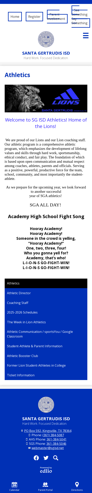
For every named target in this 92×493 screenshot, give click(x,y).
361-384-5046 (56, 443)
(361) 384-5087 (53, 435)
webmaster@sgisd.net (48, 448)
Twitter (46, 459)
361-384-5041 (56, 439)
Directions (77, 487)
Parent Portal (45, 487)
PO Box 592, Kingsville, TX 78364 (47, 431)
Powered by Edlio (46, 470)
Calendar (14, 487)
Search (56, 459)
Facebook (36, 459)
